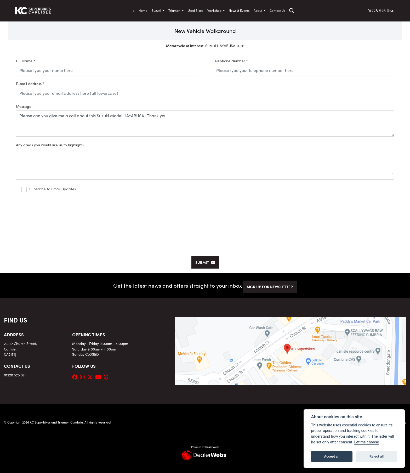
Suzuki (157, 10)
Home (143, 10)
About (258, 10)
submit (205, 262)
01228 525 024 (380, 10)
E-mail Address (30, 83)
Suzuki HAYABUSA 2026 (205, 45)
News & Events (239, 10)
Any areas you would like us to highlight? (50, 144)
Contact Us (277, 10)
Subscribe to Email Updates (48, 189)
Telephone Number (230, 60)
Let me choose (366, 442)
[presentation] (205, 225)
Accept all (331, 456)
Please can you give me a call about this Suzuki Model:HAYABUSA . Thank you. (205, 123)
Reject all (376, 456)
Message (23, 106)
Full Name (25, 60)
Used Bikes (195, 10)
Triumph (174, 10)
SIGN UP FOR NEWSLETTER (270, 286)
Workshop (214, 10)
